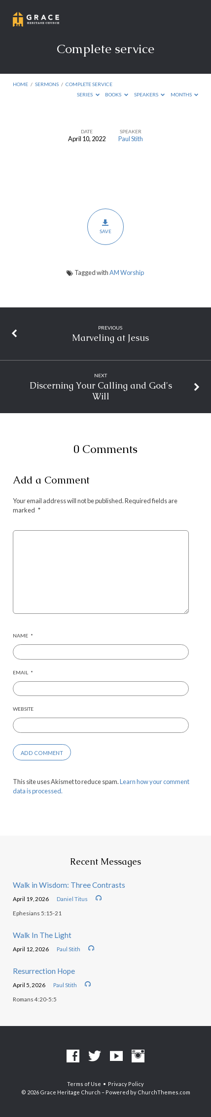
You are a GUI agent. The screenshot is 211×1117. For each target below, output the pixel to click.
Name (23, 635)
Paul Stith (130, 139)
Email (23, 672)
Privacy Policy (126, 1084)
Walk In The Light (42, 935)
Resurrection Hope (44, 970)
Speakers (149, 94)
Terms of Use (84, 1084)
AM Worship (126, 272)
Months (185, 94)
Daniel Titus (72, 899)
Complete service (89, 84)
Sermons (47, 84)
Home (20, 84)
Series (88, 94)
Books (116, 94)
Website (23, 709)
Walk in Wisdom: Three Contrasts (69, 884)
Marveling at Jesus (110, 337)
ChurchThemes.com (164, 1092)
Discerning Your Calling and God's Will (101, 391)
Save (105, 226)
